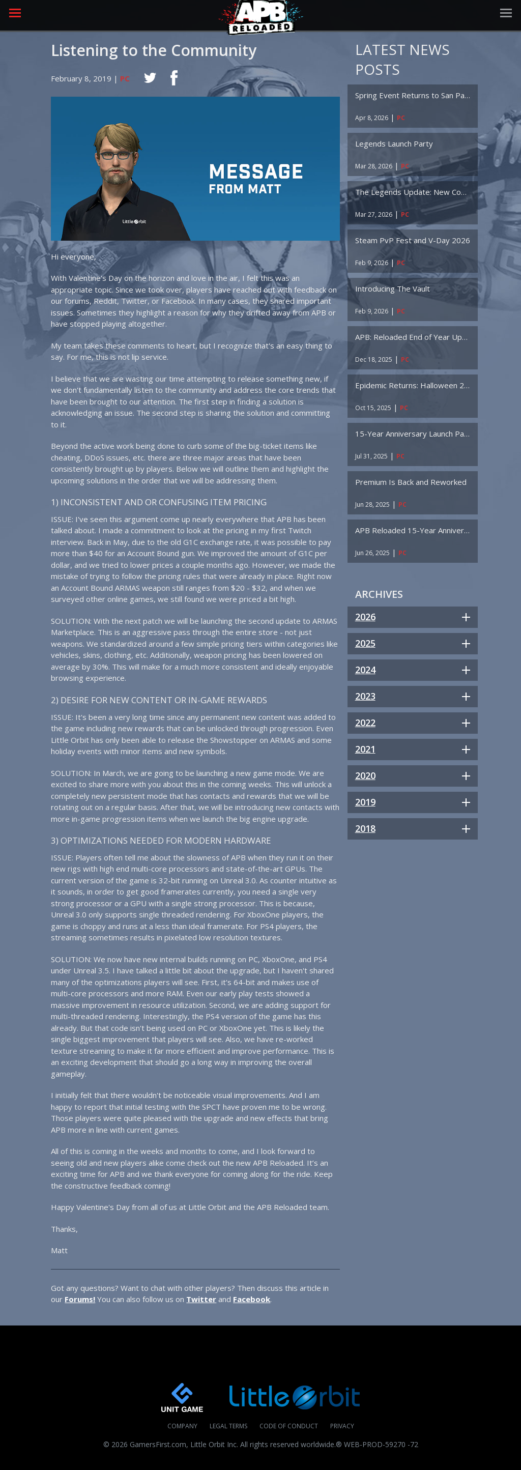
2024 (365, 670)
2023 (365, 696)
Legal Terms (228, 1426)
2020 (365, 775)
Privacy (342, 1426)
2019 (365, 802)
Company (182, 1426)
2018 (365, 828)
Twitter (201, 1299)
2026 (365, 617)
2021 (365, 749)
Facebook (251, 1299)
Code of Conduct (288, 1426)
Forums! (80, 1299)
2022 (365, 722)
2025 (365, 643)
